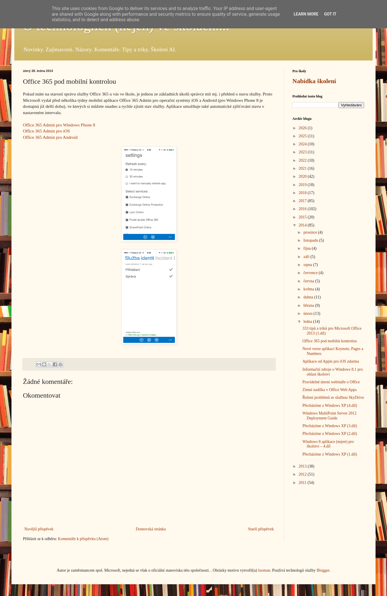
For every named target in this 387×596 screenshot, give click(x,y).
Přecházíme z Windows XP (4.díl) (329, 405)
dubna (308, 297)
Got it (330, 14)
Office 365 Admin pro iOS (46, 130)
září (306, 257)
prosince (310, 232)
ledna (308, 321)
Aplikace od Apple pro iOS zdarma (330, 361)
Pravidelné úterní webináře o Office (331, 382)
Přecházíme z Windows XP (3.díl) (329, 426)
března (309, 305)
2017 (303, 201)
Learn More (306, 14)
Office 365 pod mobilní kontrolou (329, 341)
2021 (303, 168)
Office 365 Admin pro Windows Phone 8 (59, 124)
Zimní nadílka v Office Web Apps (329, 390)
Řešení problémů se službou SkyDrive (333, 397)
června (309, 281)
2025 (303, 136)
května (309, 289)
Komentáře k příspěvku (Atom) (83, 539)
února (308, 313)
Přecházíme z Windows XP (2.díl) (329, 433)
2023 (303, 152)
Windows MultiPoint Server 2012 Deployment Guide (329, 415)
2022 (303, 160)
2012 (303, 474)
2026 (303, 128)
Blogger (322, 570)
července (310, 273)
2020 (303, 176)
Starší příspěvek (261, 529)
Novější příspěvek (38, 529)
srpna (308, 265)
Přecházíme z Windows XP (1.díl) (329, 454)
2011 (303, 482)
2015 (303, 217)
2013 (303, 466)
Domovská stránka (151, 529)
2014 (303, 225)
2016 (303, 209)
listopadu (311, 240)
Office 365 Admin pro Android (50, 137)
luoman (264, 570)
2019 (303, 185)
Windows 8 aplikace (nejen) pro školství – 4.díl (328, 444)
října (307, 248)
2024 (303, 144)
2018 (303, 193)
